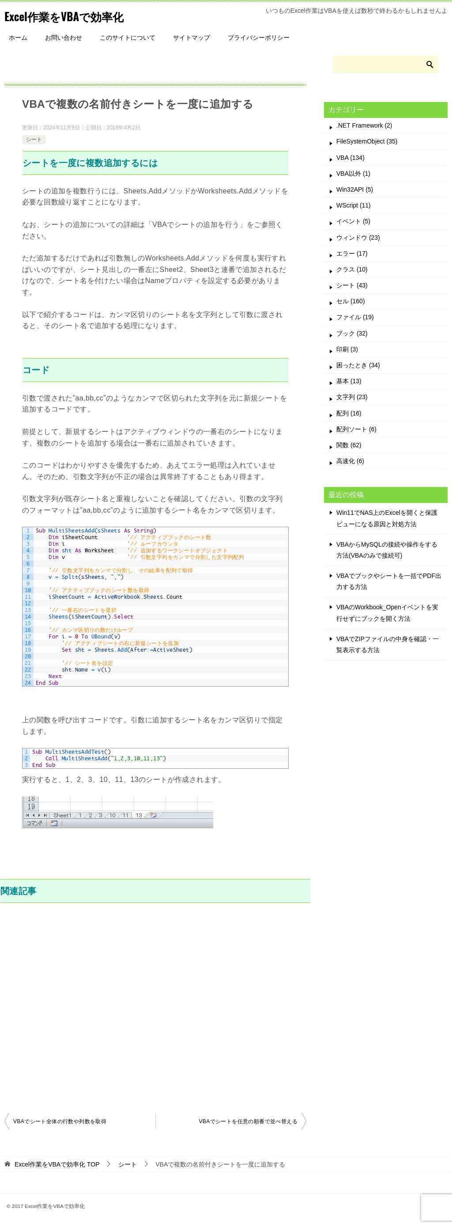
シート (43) (352, 285)
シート (34, 139)
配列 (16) (349, 413)
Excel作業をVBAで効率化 (76, 15)
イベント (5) (353, 221)
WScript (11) (353, 205)
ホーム (18, 37)
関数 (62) (349, 445)
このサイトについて (127, 37)
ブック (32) (352, 333)
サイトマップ (191, 37)
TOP (57, 1164)
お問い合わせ (63, 37)
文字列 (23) (352, 396)
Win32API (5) (354, 189)
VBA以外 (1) (353, 173)
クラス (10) (352, 269)
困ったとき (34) (358, 365)
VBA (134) (350, 157)
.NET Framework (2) (364, 125)
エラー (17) (352, 253)
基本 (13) (349, 381)
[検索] (386, 64)
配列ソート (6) (356, 429)
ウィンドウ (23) (358, 237)
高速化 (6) (350, 460)
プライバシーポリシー (259, 37)
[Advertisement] (155, 1007)
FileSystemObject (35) (366, 141)
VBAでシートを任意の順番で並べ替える (248, 1121)
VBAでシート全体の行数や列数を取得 (59, 1121)
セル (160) (350, 301)
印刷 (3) (347, 349)
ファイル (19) (355, 317)
